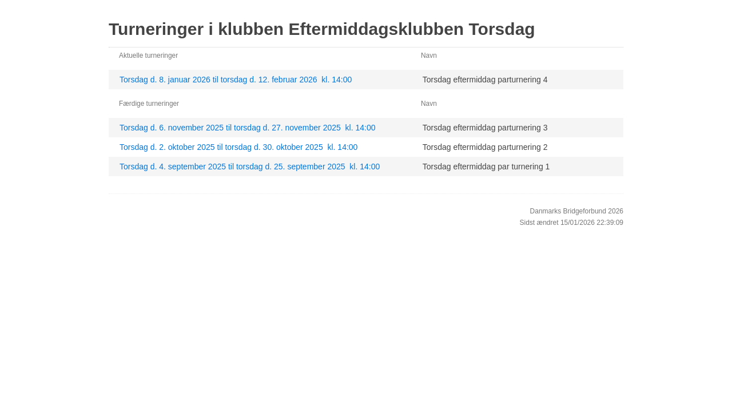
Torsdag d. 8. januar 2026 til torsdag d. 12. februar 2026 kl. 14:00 (236, 79)
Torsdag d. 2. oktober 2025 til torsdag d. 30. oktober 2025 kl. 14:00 (238, 147)
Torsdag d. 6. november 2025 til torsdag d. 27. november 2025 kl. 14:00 (248, 127)
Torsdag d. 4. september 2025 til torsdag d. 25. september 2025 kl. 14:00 (250, 166)
